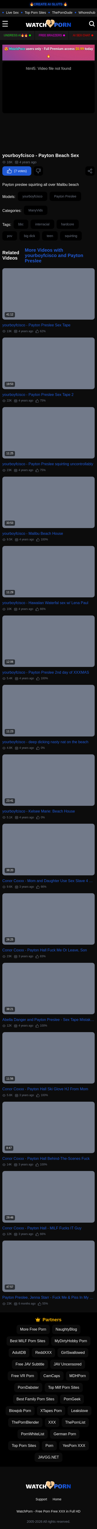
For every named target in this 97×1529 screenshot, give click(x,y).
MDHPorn (77, 1376)
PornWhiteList (32, 1434)
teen (50, 236)
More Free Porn (33, 1329)
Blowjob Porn (20, 1411)
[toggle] (5, 24)
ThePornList (75, 1422)
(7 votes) (17, 171)
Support (41, 1499)
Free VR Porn (22, 1376)
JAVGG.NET (48, 1457)
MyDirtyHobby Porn (71, 1341)
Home (57, 1499)
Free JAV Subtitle (29, 1364)
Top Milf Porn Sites (63, 1387)
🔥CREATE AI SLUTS (46, 4)
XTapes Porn (51, 1411)
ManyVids (36, 210)
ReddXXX (43, 1353)
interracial (42, 224)
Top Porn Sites (35, 12)
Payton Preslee (65, 196)
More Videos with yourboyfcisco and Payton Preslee (54, 255)
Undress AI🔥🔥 (16, 35)
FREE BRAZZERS (50, 35)
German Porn (65, 1434)
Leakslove (79, 1411)
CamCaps (51, 1376)
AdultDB (19, 1353)
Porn (49, 1446)
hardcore (67, 224)
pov (9, 236)
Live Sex (12, 12)
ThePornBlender (25, 1422)
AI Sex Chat (81, 35)
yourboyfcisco (32, 196)
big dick (29, 236)
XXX (52, 1422)
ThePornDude (62, 12)
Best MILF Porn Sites (27, 1341)
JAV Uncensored (68, 1364)
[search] (92, 24)
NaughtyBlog (66, 1329)
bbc (21, 224)
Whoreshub (87, 12)
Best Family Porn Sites (35, 1399)
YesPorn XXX (74, 1446)
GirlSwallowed (73, 1353)
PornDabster (28, 1387)
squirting (71, 236)
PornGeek (72, 1399)
